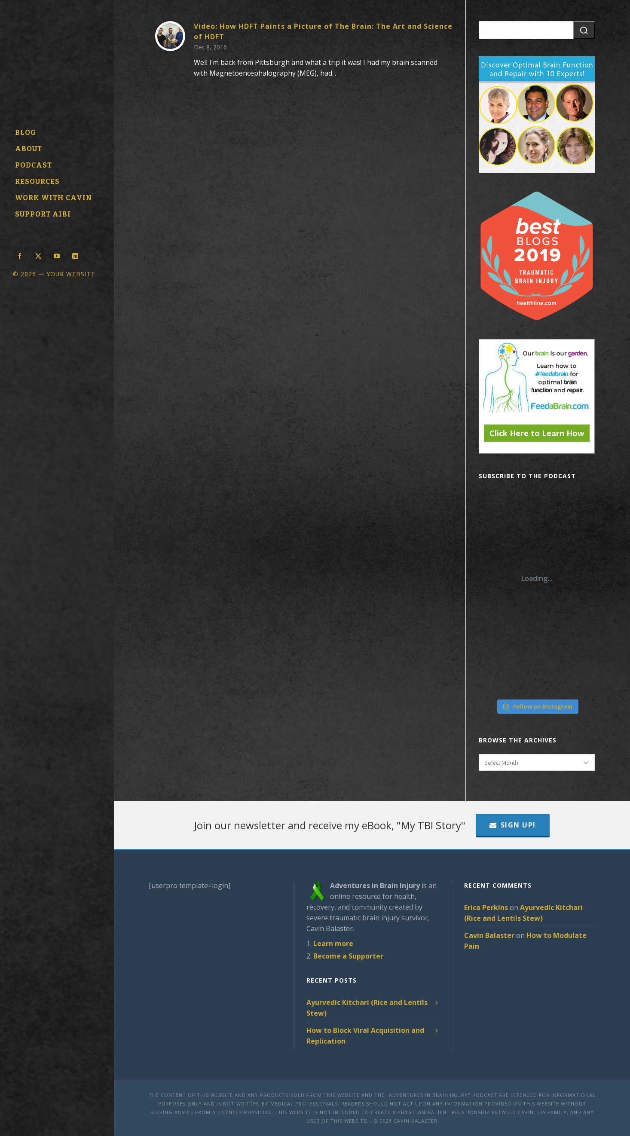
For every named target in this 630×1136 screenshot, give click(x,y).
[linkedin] (75, 255)
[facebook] (20, 255)
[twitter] (38, 255)
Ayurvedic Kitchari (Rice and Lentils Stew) (367, 1008)
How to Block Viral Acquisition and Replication (365, 1036)
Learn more (333, 943)
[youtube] (57, 255)
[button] (584, 30)
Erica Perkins (486, 907)
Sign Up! (512, 825)
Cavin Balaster (489, 935)
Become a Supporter (348, 956)
